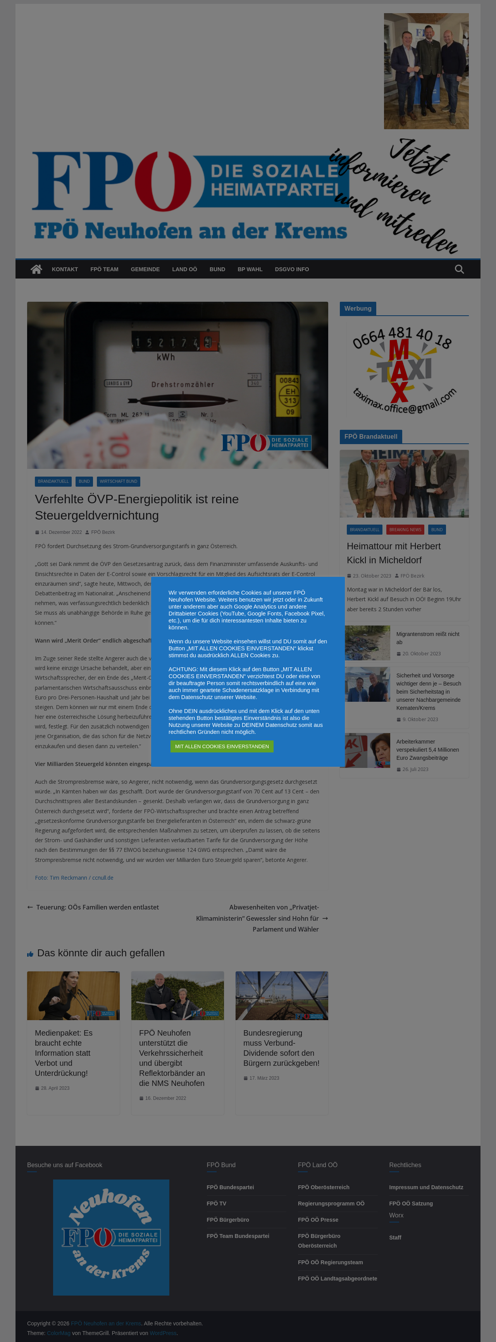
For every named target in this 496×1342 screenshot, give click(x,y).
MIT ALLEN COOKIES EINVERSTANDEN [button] (222, 746)
